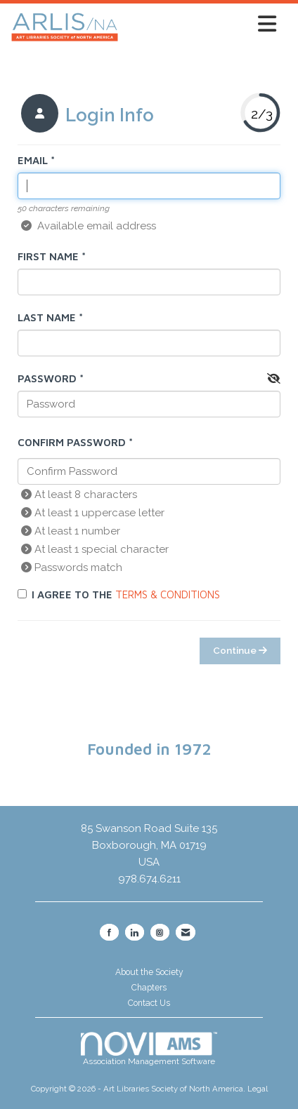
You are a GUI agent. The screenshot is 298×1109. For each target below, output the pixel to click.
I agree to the (119, 594)
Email (33, 160)
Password (47, 378)
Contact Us (149, 1003)
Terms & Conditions (167, 594)
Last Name (47, 317)
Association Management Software (149, 1049)
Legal (257, 1089)
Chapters (149, 988)
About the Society (149, 972)
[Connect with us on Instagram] (159, 932)
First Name (48, 256)
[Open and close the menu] (201, 24)
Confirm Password (72, 442)
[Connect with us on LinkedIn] (134, 932)
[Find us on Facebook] (109, 932)
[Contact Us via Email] (185, 932)
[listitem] (86, 115)
